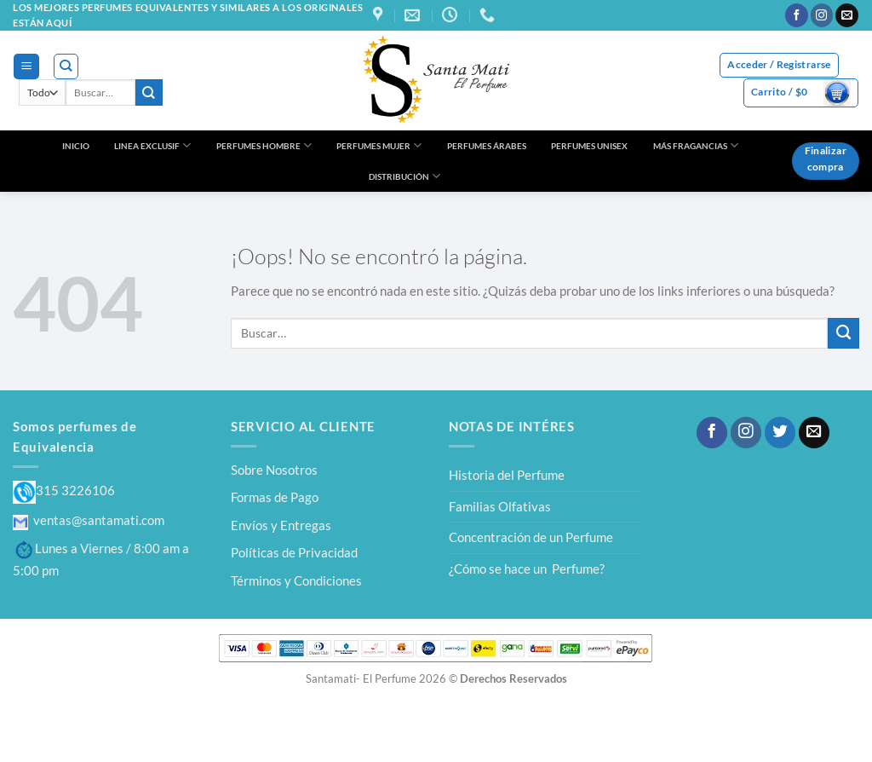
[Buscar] (66, 66)
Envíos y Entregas (281, 525)
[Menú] (26, 66)
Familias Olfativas (500, 506)
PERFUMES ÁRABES (486, 146)
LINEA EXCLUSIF (152, 145)
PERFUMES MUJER (379, 145)
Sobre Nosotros (274, 469)
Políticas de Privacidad (294, 552)
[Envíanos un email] (846, 15)
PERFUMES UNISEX (589, 146)
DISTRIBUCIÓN (404, 176)
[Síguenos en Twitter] (780, 432)
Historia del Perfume (507, 474)
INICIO (75, 146)
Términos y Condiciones (296, 580)
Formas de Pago (274, 497)
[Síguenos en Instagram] (822, 15)
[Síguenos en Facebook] (796, 15)
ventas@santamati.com (88, 520)
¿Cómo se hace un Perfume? (527, 568)
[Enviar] (149, 92)
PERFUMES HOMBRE (264, 145)
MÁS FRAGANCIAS (695, 145)
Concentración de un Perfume (531, 537)
